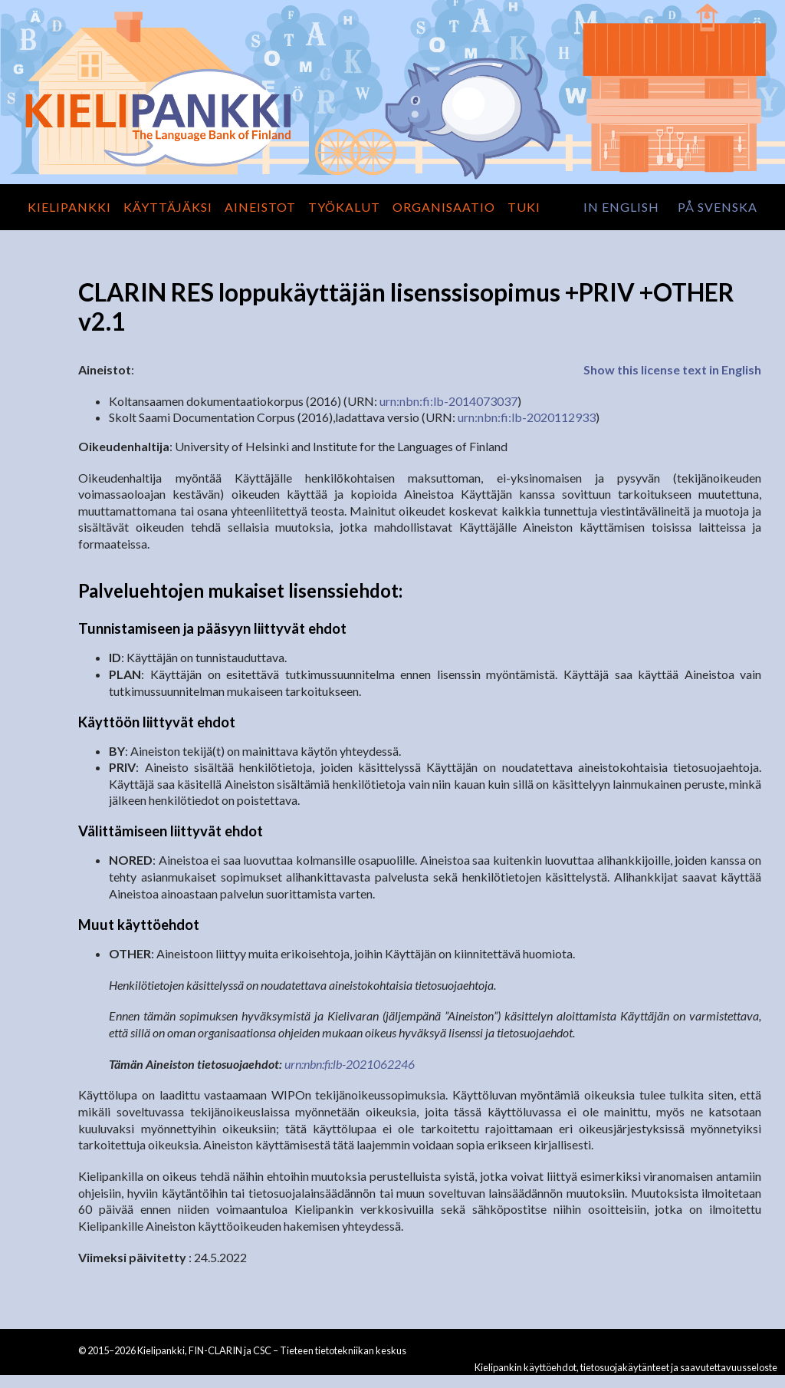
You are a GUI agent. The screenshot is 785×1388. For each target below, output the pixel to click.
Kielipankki (69, 206)
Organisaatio (443, 206)
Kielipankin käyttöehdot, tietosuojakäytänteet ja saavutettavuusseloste (626, 1367)
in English (621, 206)
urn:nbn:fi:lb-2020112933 (527, 417)
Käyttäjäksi (167, 206)
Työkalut (344, 206)
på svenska (717, 206)
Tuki (523, 206)
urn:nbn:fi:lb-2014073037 (448, 401)
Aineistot (260, 206)
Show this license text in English (672, 369)
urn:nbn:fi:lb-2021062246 (349, 1064)
